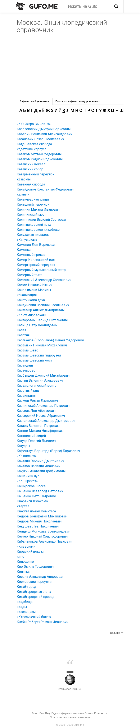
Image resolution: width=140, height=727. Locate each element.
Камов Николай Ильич (34, 285)
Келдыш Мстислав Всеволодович (43, 531)
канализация (27, 295)
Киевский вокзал (30, 551)
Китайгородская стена (34, 592)
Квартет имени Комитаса (36, 511)
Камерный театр (29, 275)
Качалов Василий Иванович (38, 466)
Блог (35, 713)
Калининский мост (31, 214)
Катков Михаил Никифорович (40, 431)
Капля (21, 330)
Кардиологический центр (37, 385)
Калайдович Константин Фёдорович (45, 189)
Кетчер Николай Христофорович (42, 536)
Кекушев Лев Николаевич (38, 526)
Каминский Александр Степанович (44, 280)
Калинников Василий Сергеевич (42, 220)
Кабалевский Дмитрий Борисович (44, 129)
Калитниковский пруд (34, 225)
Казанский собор (30, 169)
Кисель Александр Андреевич (40, 577)
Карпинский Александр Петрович (43, 406)
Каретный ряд (28, 391)
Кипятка (23, 572)
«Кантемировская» (31, 315)
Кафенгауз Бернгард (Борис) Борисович (48, 451)
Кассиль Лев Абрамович (36, 411)
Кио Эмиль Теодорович (35, 567)
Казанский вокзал (31, 164)
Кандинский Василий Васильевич (43, 305)
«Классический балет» (34, 617)
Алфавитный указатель (34, 101)
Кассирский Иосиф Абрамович (41, 416)
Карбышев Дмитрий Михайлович (43, 375)
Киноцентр (25, 562)
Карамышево (27, 350)
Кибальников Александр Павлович (44, 541)
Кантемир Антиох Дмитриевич (40, 310)
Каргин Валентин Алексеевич (40, 380)
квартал (23, 506)
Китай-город (26, 587)
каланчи (23, 194)
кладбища (24, 602)
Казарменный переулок (35, 174)
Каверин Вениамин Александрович (44, 134)
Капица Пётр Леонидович (37, 325)
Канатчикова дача (31, 300)
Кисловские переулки (34, 582)
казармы (24, 179)
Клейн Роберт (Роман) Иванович (42, 622)
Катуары (23, 446)
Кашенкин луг (28, 476)
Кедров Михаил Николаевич (39, 521)
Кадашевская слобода (34, 144)
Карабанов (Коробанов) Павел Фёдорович (50, 340)
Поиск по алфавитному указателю (77, 101)
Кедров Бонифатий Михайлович (42, 516)
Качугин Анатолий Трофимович (41, 471)
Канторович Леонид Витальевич (42, 320)
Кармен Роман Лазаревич (37, 401)
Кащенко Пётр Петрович (36, 496)
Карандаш (25, 365)
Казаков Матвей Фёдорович (39, 154)
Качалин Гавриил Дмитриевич (40, 461)
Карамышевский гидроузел (39, 355)
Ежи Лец (45, 713)
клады (22, 607)
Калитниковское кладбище (38, 230)
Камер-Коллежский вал (36, 260)
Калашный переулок (33, 204)
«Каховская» (27, 456)
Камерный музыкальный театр (41, 270)
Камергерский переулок (36, 265)
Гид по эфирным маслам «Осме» (71, 713)
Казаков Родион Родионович (40, 159)
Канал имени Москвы (34, 290)
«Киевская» (26, 546)
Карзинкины (26, 396)
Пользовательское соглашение (70, 717)
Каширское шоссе (31, 486)
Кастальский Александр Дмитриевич (46, 421)
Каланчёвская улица (33, 199)
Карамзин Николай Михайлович (42, 345)
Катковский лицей (31, 436)
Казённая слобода (31, 184)
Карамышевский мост (34, 360)
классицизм (26, 612)
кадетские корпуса (31, 149)
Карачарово (26, 370)
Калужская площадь (33, 235)
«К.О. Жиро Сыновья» (34, 124)
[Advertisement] (70, 66)
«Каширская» (27, 481)
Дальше (115, 632)
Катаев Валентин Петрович (38, 426)
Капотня (23, 335)
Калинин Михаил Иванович (38, 209)
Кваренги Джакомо (32, 501)
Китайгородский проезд (35, 597)
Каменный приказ (31, 255)
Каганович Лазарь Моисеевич (40, 139)
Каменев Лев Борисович (36, 245)
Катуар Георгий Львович (36, 441)
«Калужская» (27, 240)
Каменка (24, 250)
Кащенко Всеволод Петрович (40, 491)
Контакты (100, 713)
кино (20, 557)
